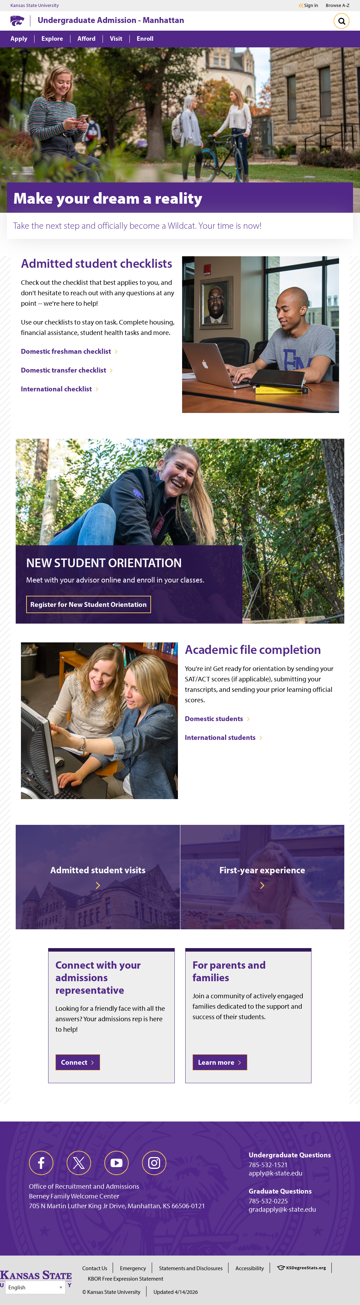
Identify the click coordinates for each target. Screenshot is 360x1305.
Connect (78, 1062)
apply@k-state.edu (275, 1173)
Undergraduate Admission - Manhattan (111, 20)
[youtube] (116, 1163)
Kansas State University (34, 5)
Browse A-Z (338, 5)
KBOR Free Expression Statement (125, 1278)
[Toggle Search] (341, 21)
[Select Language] (35, 1287)
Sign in (311, 5)
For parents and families (229, 971)
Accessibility (249, 1268)
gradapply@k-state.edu (282, 1209)
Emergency (133, 1268)
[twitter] (79, 1163)
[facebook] (41, 1163)
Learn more (220, 1062)
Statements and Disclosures (191, 1268)
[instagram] (154, 1163)
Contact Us (94, 1268)
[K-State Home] (17, 20)
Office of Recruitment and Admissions (84, 1186)
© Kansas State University (111, 1292)
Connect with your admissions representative (98, 977)
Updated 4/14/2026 (175, 1292)
